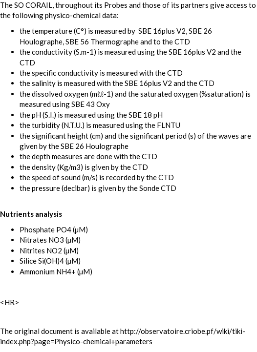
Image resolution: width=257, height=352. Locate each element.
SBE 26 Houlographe (94, 146)
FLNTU (168, 125)
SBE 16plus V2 (162, 30)
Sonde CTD (157, 188)
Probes (116, 4)
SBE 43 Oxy (90, 104)
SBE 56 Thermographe (102, 41)
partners (195, 4)
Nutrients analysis (31, 213)
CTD (182, 41)
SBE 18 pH (145, 114)
